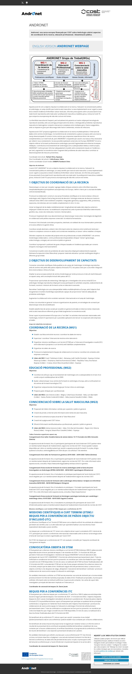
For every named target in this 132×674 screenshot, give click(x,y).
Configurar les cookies (111, 663)
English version (44, 46)
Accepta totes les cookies (111, 657)
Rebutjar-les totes (111, 660)
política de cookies (106, 651)
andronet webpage (72, 46)
